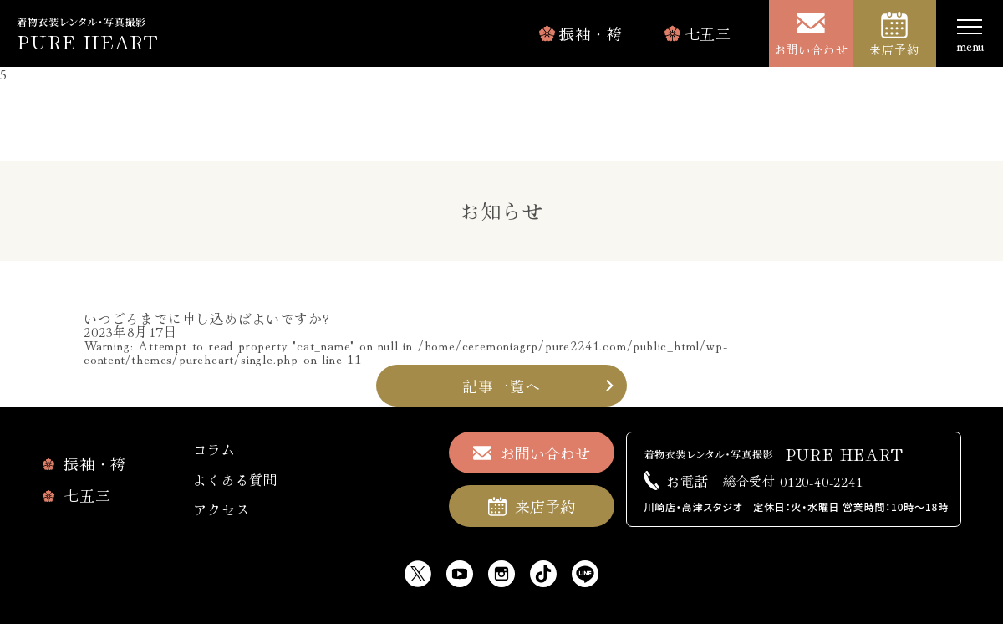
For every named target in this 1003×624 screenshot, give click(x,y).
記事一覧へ (501, 385)
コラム (214, 449)
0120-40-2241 (793, 480)
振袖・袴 (590, 33)
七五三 (708, 33)
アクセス (221, 509)
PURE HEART (88, 40)
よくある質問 (235, 479)
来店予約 (894, 49)
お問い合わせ (811, 49)
